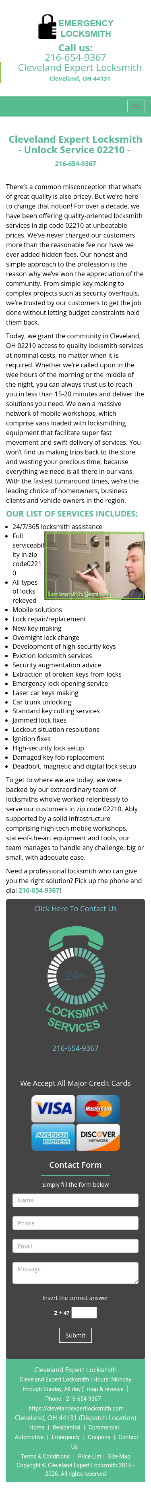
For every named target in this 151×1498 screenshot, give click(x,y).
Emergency (66, 1437)
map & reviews (106, 1389)
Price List (89, 1456)
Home (37, 1427)
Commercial (104, 1427)
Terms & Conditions (45, 1456)
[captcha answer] (84, 1313)
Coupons (99, 1437)
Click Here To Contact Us (75, 908)
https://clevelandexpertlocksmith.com (76, 1408)
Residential (67, 1427)
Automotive (29, 1437)
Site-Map (119, 1456)
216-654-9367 (75, 57)
